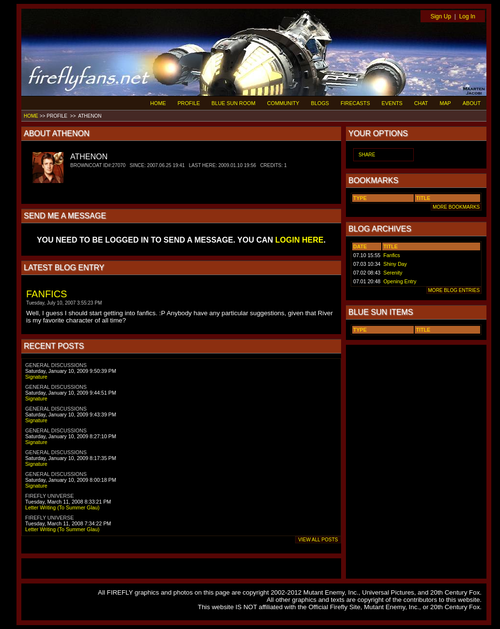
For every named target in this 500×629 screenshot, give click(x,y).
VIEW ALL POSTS (318, 539)
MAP (445, 103)
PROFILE (188, 103)
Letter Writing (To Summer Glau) (62, 507)
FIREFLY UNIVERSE (49, 496)
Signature (36, 377)
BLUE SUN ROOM (234, 103)
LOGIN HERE (299, 240)
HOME (158, 103)
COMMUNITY (283, 103)
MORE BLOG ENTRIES (454, 290)
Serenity (392, 273)
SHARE (367, 154)
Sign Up (440, 16)
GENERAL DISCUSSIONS (56, 365)
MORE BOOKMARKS (456, 207)
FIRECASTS (355, 103)
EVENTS (392, 103)
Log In (467, 16)
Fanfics (391, 255)
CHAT (421, 103)
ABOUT (472, 103)
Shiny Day (395, 264)
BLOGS (320, 103)
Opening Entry (399, 281)
